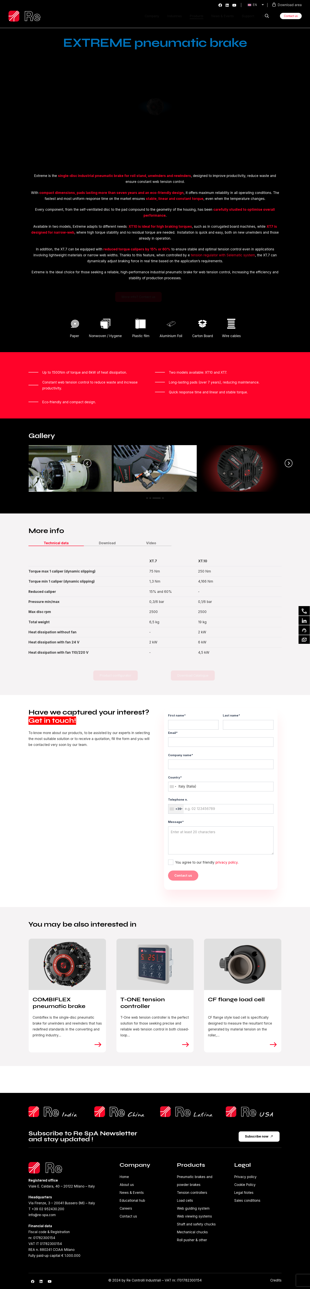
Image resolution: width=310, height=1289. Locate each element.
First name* (193, 722)
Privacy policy (245, 1177)
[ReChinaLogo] (122, 1111)
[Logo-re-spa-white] (24, 16)
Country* (221, 784)
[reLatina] (188, 1111)
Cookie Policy (245, 1185)
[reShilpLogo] (56, 1111)
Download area (287, 5)
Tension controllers (192, 1193)
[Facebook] (220, 5)
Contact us (128, 1216)
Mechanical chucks (192, 1232)
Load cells (185, 1201)
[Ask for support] (304, 630)
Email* (221, 739)
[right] (98, 1044)
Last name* (248, 722)
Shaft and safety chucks (196, 1224)
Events (138, 1193)
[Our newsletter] (304, 639)
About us (127, 1185)
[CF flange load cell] (242, 964)
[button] (267, 16)
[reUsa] (254, 1111)
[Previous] (87, 463)
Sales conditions (247, 1201)
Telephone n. (221, 806)
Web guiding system (193, 1208)
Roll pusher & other (192, 1240)
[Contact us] (304, 611)
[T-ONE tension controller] (155, 964)
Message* (221, 837)
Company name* (221, 761)
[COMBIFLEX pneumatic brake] (67, 964)
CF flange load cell (236, 999)
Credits (276, 1280)
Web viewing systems (194, 1216)
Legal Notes (243, 1193)
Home (124, 1177)
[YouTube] (234, 5)
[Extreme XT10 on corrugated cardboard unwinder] (70, 468)
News (124, 1193)
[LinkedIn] (227, 5)
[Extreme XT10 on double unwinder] (155, 468)
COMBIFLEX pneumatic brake (59, 1003)
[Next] (288, 463)
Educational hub (132, 1201)
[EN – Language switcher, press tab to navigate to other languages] (256, 5)
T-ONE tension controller (142, 1003)
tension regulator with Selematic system (223, 255)
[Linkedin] (304, 620)
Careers (126, 1208)
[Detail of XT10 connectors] (240, 468)
